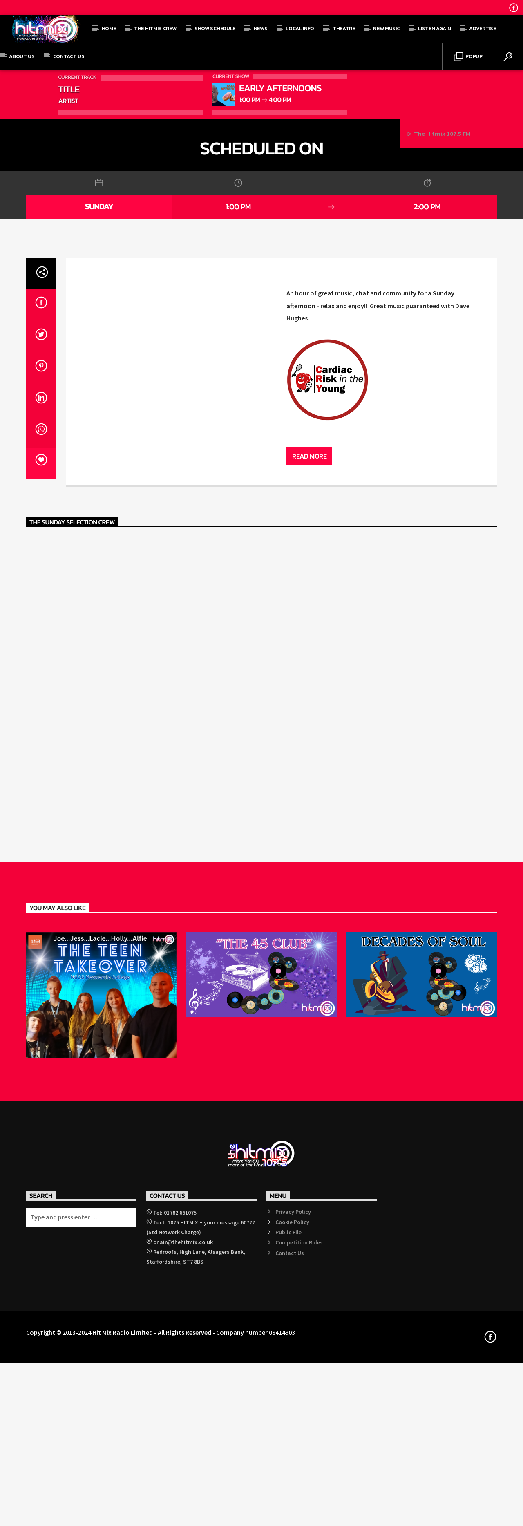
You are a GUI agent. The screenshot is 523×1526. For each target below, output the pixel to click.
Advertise (482, 28)
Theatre (344, 28)
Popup (468, 57)
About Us (21, 56)
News (261, 28)
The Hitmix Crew (155, 28)
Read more (309, 836)
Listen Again (434, 28)
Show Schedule (214, 28)
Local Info (300, 28)
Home (109, 28)
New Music (386, 28)
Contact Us (69, 56)
